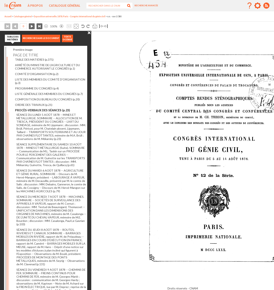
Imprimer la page (94, 26)
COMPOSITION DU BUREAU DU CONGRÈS (47, 99)
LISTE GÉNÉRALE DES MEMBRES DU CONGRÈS (49, 94)
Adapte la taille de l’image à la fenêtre (76, 26)
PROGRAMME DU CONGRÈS (37, 88)
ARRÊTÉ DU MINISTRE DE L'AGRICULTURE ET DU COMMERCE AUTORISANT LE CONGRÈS (47, 66)
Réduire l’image (46, 26)
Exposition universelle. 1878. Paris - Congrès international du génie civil (69, 16)
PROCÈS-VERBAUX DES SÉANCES (42, 110)
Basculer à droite (106, 26)
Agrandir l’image (61, 26)
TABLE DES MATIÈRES (34, 59)
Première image (23, 49)
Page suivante (32, 26)
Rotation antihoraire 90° (83, 26)
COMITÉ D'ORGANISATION (36, 74)
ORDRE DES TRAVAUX (33, 104)
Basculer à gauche (101, 26)
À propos (35, 5)
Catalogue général (64, 5)
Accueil (8, 16)
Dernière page (39, 26)
